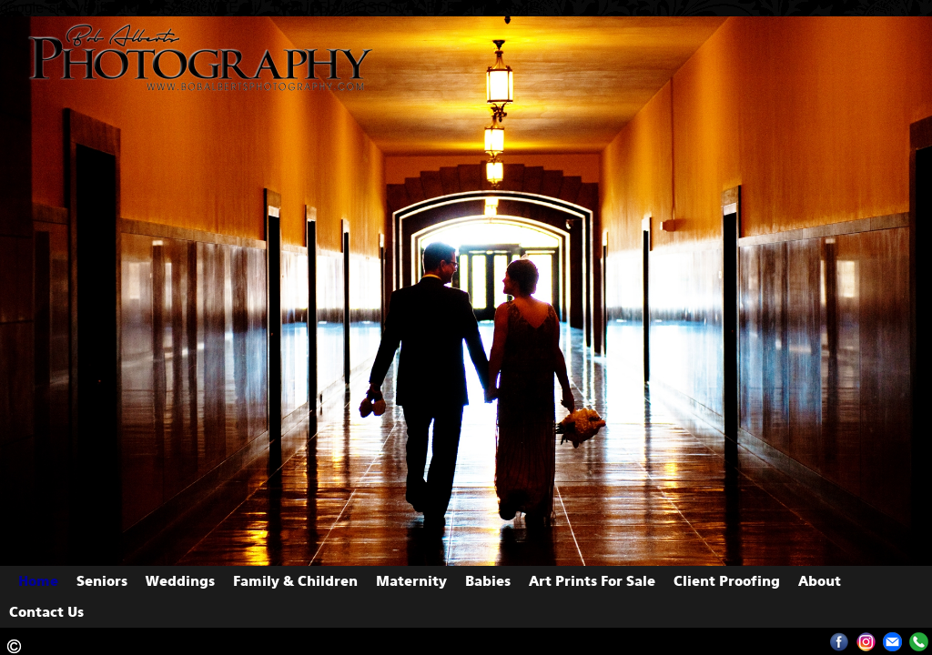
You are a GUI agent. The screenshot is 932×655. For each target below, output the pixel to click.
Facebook (839, 641)
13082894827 (918, 641)
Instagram (866, 641)
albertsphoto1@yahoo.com (892, 641)
